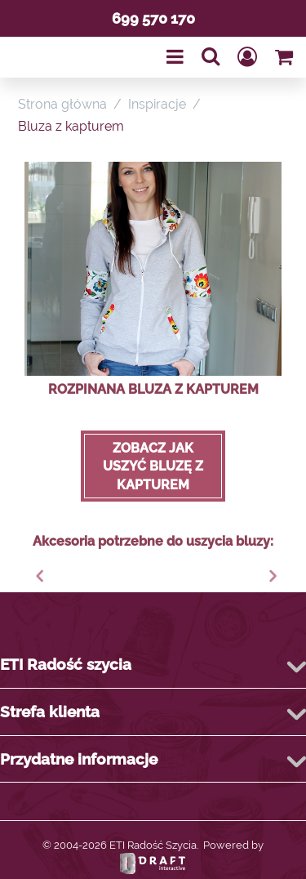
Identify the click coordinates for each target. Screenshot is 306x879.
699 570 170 (153, 18)
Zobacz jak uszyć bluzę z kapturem (153, 466)
